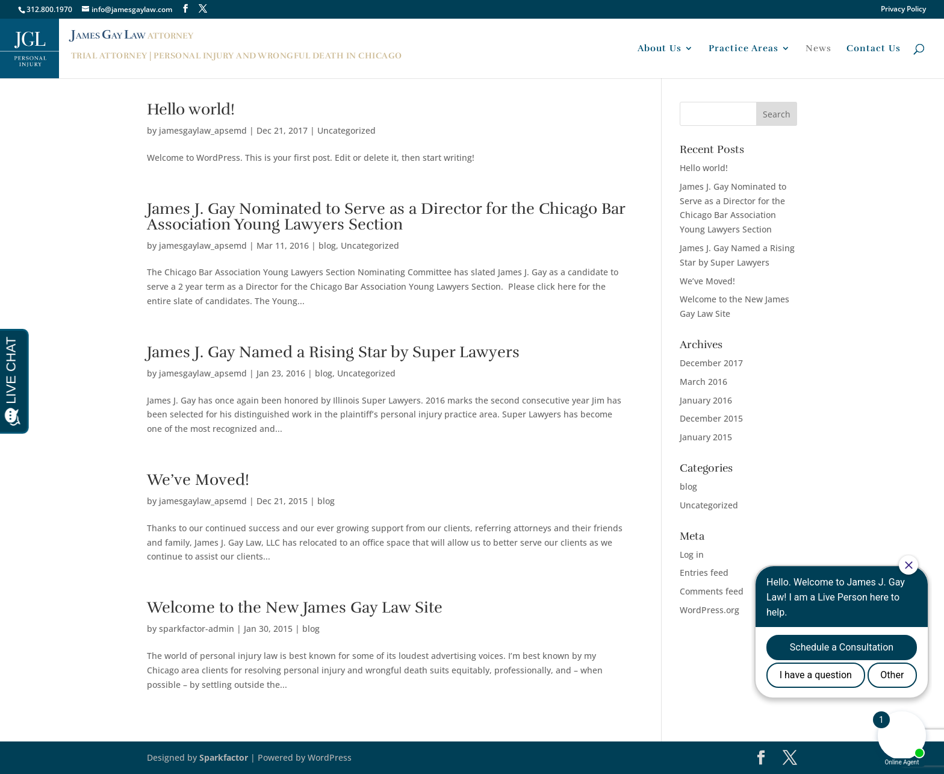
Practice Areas (743, 49)
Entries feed (704, 572)
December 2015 (711, 418)
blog (327, 245)
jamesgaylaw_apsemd (203, 130)
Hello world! (191, 109)
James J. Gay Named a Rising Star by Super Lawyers (333, 352)
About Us (660, 49)
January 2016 (706, 400)
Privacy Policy (903, 9)
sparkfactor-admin (196, 628)
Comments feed (712, 591)
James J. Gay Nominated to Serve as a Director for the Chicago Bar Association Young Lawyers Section (386, 216)
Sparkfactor (223, 757)
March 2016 (703, 381)
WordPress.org (709, 610)
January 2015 (706, 437)
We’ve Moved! (198, 480)
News (818, 49)
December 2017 (711, 363)
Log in (692, 554)
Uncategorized (346, 130)
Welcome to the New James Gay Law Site (294, 607)
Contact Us (873, 49)
